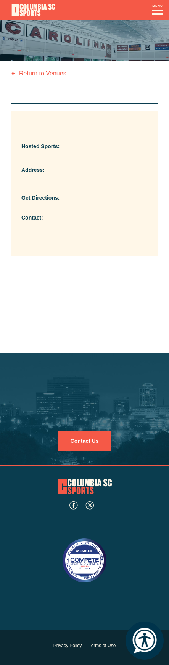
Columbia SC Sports (84, 486)
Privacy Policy (67, 645)
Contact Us (85, 441)
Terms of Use (102, 645)
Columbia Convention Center (33, 10)
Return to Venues (42, 73)
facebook (73, 505)
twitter (89, 505)
